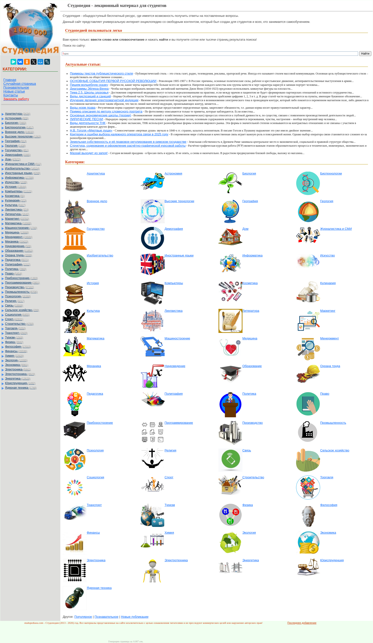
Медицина (249, 338)
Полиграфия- (17, 264)
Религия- (15, 301)
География (250, 201)
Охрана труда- (18, 255)
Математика (95, 338)
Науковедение (175, 366)
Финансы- (16, 351)
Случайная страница (19, 84)
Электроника (96, 560)
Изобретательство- (22, 168)
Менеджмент (329, 338)
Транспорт (94, 505)
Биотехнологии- (19, 127)
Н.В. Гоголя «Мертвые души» (91, 130)
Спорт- (14, 319)
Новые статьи (14, 91)
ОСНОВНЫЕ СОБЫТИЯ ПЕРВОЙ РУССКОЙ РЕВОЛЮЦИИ (113, 81)
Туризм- (14, 337)
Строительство (253, 477)
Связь (246, 450)
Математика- (18, 223)
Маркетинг (327, 310)
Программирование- (22, 282)
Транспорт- (16, 333)
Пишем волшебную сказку (89, 85)
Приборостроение (100, 423)
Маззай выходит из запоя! (89, 153)
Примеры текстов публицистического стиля (101, 73)
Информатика (252, 255)
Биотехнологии (331, 173)
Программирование (179, 423)
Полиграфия (174, 393)
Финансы (93, 532)
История (93, 283)
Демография (174, 229)
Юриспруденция (332, 560)
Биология (249, 173)
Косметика (250, 283)
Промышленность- (21, 291)
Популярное (83, 616)
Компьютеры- (18, 191)
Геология (326, 201)
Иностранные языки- (22, 173)
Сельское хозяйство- (22, 310)
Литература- (17, 214)
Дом (245, 229)
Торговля (326, 477)
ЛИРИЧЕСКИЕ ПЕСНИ (86, 119)
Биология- (15, 123)
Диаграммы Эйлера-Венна (89, 88)
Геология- (15, 145)
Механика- (16, 241)
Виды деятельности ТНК (88, 123)
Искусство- (16, 182)
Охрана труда (330, 366)
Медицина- (17, 232)
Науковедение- (18, 246)
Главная (9, 80)
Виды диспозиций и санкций (90, 96)
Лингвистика (174, 310)
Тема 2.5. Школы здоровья (89, 92)
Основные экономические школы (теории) (100, 115)
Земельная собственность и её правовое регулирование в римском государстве (128, 142)
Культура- (15, 205)
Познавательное (16, 87)
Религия (170, 450)
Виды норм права (82, 107)
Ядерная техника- (21, 387)
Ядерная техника (99, 588)
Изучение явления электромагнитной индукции (104, 100)
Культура (93, 310)
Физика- (14, 342)
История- (15, 186)
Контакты (10, 95)
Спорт (169, 477)
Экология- (16, 360)
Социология (95, 477)
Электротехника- (20, 374)
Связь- (14, 305)
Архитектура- (17, 113)
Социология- (17, 314)
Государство (96, 229)
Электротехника (176, 560)
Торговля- (15, 328)
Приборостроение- (21, 278)
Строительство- (19, 323)
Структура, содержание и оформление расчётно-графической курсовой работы (128, 145)
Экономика (328, 532)
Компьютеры (174, 283)
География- (16, 141)
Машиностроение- (21, 228)
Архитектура (96, 173)
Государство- (17, 150)
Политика (249, 393)
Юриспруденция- (20, 383)
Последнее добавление (302, 622)
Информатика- (19, 177)
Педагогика (95, 393)
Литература (250, 310)
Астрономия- (16, 118)
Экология (249, 532)
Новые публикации (134, 616)
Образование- (19, 250)
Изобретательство (100, 255)
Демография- (18, 154)
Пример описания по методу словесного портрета (106, 111)
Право (324, 393)
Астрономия (173, 173)
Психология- (18, 296)
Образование (252, 366)
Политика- (15, 269)
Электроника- (18, 369)
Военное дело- (19, 132)
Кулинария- (15, 200)
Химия (169, 532)
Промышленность (333, 423)
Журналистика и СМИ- (23, 164)
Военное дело (97, 201)
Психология (95, 450)
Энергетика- (17, 378)
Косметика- (15, 196)
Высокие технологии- (23, 136)
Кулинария (328, 283)
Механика (94, 366)
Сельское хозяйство (334, 450)
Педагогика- (17, 260)
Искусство (327, 255)
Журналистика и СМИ (336, 229)
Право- (13, 273)
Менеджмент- (18, 237)
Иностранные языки (179, 255)
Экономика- (16, 365)
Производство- (19, 287)
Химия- (14, 355)
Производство (252, 423)
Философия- (18, 346)
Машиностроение (177, 338)
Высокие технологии (179, 201)
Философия (328, 505)
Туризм (170, 505)
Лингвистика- (17, 209)
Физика (247, 505)
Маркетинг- (17, 218)
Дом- (13, 159)
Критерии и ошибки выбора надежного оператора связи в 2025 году (119, 134)
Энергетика (250, 560)
